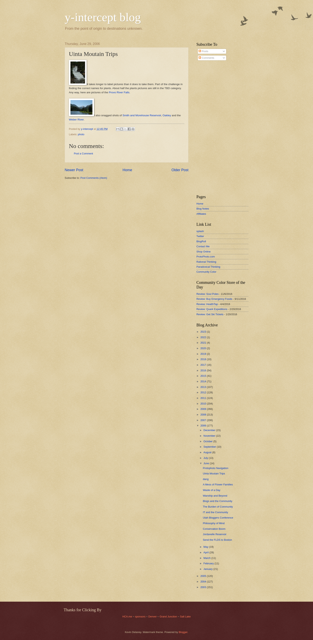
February (208, 563)
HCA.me (127, 616)
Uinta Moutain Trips (214, 473)
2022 (203, 337)
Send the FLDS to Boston (217, 539)
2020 (203, 348)
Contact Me (203, 246)
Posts (203, 51)
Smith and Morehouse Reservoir (142, 115)
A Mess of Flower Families (218, 484)
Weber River (76, 119)
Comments (206, 57)
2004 (203, 581)
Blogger (183, 632)
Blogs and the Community (217, 501)
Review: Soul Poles (207, 293)
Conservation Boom (214, 528)
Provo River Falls (119, 92)
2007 (203, 420)
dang (206, 479)
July (206, 457)
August (207, 452)
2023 (203, 331)
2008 (203, 414)
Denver (152, 616)
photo (81, 134)
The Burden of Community (218, 506)
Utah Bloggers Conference (218, 517)
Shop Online (203, 251)
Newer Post (74, 170)
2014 (203, 381)
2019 (203, 353)
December (209, 430)
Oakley (166, 115)
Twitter (200, 236)
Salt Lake (185, 616)
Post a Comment (83, 153)
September (210, 446)
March (207, 558)
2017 (203, 364)
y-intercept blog (103, 17)
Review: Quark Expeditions (211, 309)
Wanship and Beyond (215, 495)
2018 (203, 359)
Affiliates (201, 213)
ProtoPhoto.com (205, 256)
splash (200, 231)
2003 (203, 587)
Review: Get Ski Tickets (209, 314)
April (206, 552)
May (206, 546)
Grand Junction (168, 616)
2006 (203, 425)
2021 (203, 342)
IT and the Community (215, 512)
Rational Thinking (206, 261)
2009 (203, 408)
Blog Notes (202, 208)
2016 (203, 370)
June (206, 463)
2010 (203, 403)
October (208, 441)
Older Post (179, 170)
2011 (203, 398)
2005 (203, 575)
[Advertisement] (208, 128)
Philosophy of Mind (214, 523)
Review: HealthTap (207, 304)
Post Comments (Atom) (93, 177)
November (209, 435)
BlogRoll (201, 241)
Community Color (206, 271)
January (208, 568)
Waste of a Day (211, 490)
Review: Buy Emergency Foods (214, 298)
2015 (203, 375)
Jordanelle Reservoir (214, 534)
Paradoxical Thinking (208, 266)
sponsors (140, 616)
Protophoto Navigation (215, 468)
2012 (203, 392)
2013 (203, 387)
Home (127, 170)
